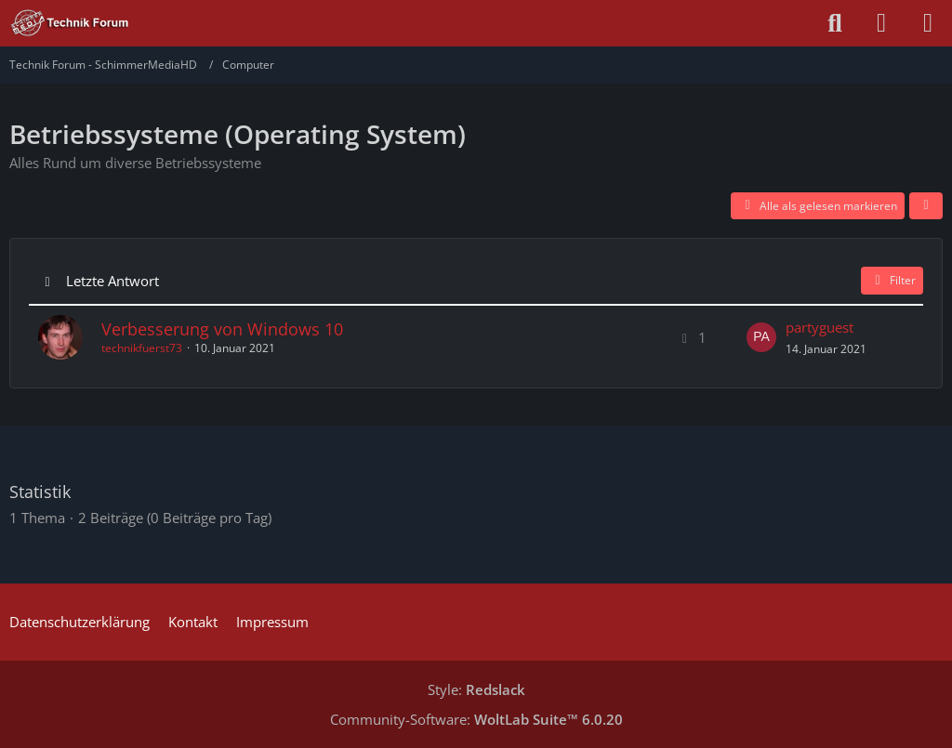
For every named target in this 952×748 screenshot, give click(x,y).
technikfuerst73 (141, 348)
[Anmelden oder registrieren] (881, 23)
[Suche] (834, 23)
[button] (926, 206)
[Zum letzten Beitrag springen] (761, 337)
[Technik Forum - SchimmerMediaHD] (70, 23)
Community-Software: (476, 719)
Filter (892, 280)
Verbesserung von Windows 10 (222, 329)
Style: (476, 689)
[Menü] (927, 23)
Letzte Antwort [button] (112, 280)
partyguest (819, 327)
